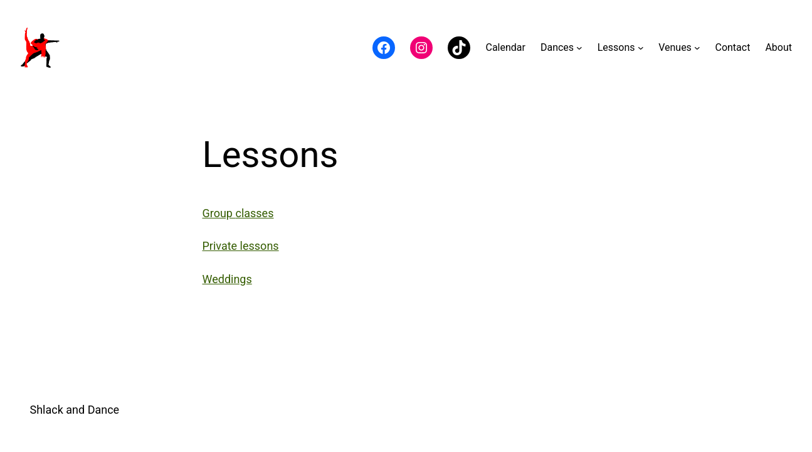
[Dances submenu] (579, 48)
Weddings (227, 279)
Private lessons (241, 245)
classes (254, 213)
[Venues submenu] (697, 48)
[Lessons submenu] (641, 48)
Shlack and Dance (75, 409)
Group (219, 213)
